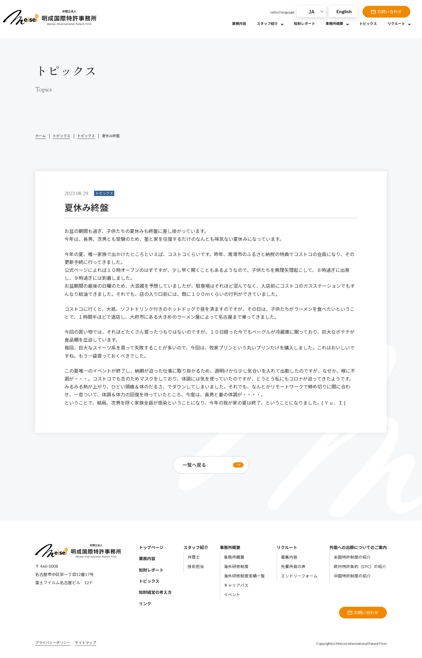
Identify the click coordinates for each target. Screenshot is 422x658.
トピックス (61, 136)
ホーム (40, 136)
